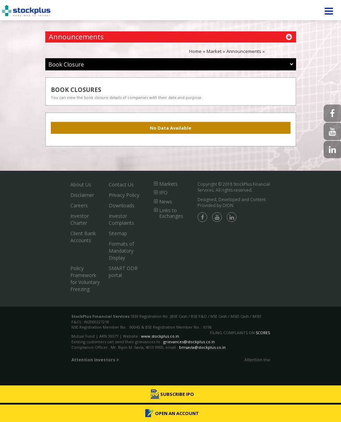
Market (214, 51)
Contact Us (121, 184)
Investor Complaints (121, 219)
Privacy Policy (124, 195)
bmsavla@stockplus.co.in (202, 347)
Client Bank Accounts (83, 237)
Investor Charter (79, 219)
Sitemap (118, 233)
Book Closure (280, 51)
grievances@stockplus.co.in (189, 341)
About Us (80, 184)
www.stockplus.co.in (159, 336)
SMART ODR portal (123, 271)
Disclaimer (82, 195)
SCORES (263, 332)
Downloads (121, 205)
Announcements (243, 51)
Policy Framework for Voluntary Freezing (85, 278)
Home (195, 51)
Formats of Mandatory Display (121, 250)
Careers (79, 205)
